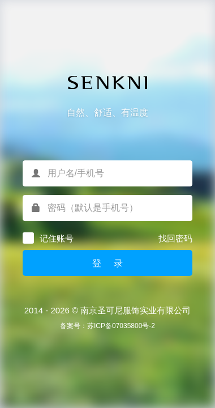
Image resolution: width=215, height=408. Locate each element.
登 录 (107, 263)
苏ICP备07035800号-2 (121, 326)
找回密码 (175, 238)
